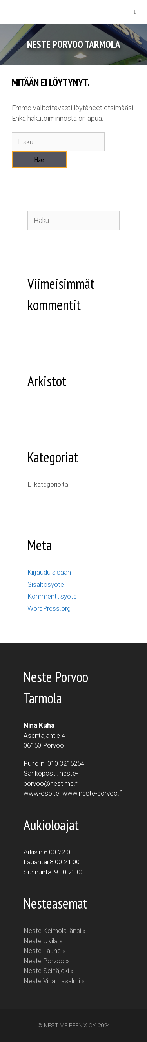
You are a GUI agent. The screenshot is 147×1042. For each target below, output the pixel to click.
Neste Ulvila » (43, 941)
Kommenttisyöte (52, 596)
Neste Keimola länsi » (55, 930)
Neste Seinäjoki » (49, 970)
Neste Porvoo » (46, 961)
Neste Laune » (44, 950)
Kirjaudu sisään (49, 572)
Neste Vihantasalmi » (54, 981)
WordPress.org (49, 608)
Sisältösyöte (45, 584)
